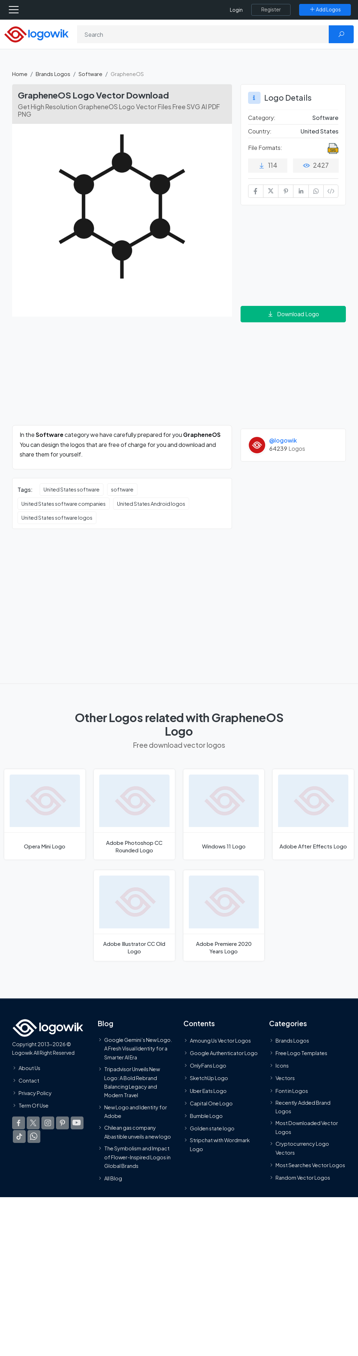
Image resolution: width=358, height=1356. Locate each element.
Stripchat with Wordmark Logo (220, 1144)
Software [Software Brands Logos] (325, 117)
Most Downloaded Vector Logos (307, 1127)
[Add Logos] (325, 9)
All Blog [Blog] (113, 1178)
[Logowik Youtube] (77, 1122)
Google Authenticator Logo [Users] (224, 1053)
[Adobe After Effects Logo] (313, 814)
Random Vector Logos (303, 1177)
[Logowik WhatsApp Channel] (33, 1136)
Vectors (285, 1078)
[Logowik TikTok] (19, 1136)
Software (90, 73)
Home (19, 73)
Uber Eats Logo (208, 1090)
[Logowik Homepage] (36, 33)
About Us (29, 1067)
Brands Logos (53, 73)
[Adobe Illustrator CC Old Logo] (134, 915)
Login (236, 10)
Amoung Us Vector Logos (220, 1040)
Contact (29, 1080)
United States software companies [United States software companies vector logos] (63, 503)
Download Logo (293, 314)
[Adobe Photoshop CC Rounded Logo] (134, 814)
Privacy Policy (35, 1092)
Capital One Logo (211, 1103)
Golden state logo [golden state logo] (212, 1128)
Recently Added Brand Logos (303, 1106)
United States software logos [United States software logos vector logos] (56, 517)
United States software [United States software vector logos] (72, 489)
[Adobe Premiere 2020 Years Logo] (223, 915)
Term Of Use (34, 1105)
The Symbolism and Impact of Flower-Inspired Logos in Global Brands (137, 1157)
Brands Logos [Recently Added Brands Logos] (292, 1040)
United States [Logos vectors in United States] (319, 131)
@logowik (283, 440)
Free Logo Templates (301, 1053)
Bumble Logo (206, 1116)
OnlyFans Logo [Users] (208, 1065)
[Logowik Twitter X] (33, 1122)
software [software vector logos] (122, 489)
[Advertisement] (122, 375)
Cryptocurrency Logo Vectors (302, 1147)
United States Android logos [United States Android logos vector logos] (151, 503)
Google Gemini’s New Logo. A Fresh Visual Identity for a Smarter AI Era (138, 1048)
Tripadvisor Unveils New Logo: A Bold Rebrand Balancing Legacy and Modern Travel (132, 1082)
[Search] (203, 34)
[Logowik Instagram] (47, 1122)
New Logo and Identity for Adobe (135, 1111)
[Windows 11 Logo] (223, 814)
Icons (282, 1065)
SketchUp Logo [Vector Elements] (209, 1078)
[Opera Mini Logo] (44, 814)
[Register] (271, 9)
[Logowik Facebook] (18, 1122)
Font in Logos (292, 1090)
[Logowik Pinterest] (62, 1122)
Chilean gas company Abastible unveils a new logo (137, 1131)
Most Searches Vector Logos (310, 1164)
